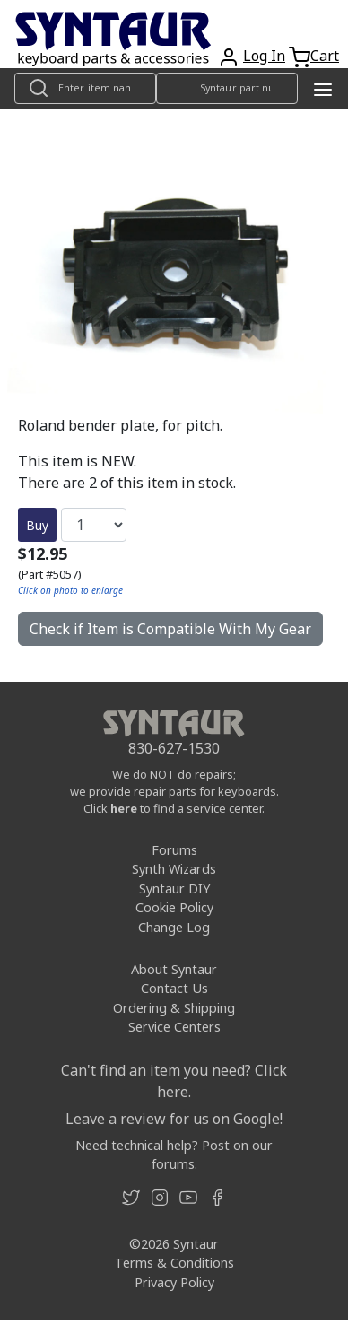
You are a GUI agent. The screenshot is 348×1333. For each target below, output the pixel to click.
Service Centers (174, 1026)
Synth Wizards (174, 868)
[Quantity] (93, 525)
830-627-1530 (174, 748)
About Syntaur (174, 969)
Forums (174, 849)
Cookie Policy (174, 907)
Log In (264, 55)
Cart (324, 55)
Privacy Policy (174, 1282)
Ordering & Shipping (174, 1007)
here (123, 808)
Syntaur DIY (174, 888)
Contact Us (174, 988)
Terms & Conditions (174, 1262)
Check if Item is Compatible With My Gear (170, 629)
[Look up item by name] (85, 88)
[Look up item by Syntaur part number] (227, 88)
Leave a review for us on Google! (174, 1118)
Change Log (174, 927)
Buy (37, 525)
